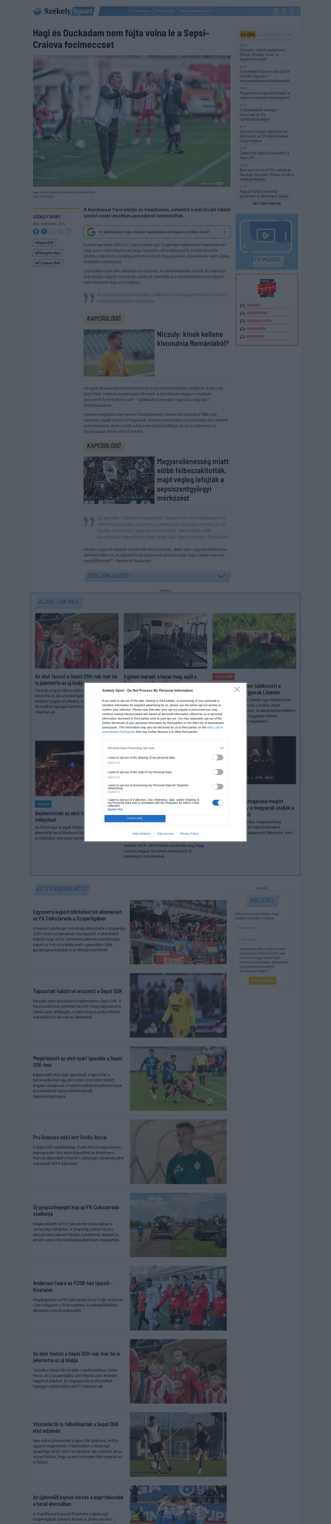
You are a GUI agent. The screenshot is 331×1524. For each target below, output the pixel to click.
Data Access (165, 833)
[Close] (239, 691)
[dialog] (165, 762)
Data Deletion (142, 833)
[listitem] (165, 748)
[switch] (217, 757)
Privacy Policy (189, 833)
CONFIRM (135, 818)
